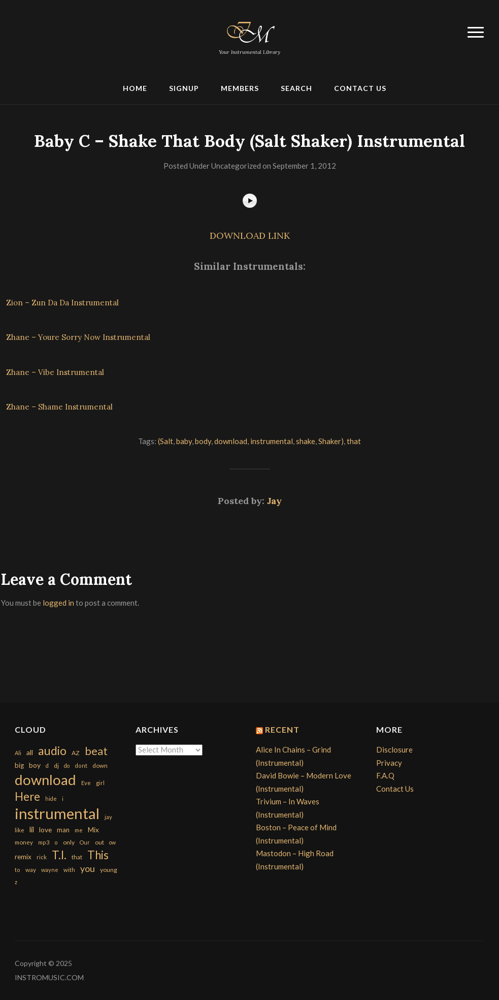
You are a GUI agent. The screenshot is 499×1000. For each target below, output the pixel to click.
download (230, 441)
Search (296, 88)
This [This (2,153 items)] (98, 855)
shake (305, 441)
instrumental (271, 441)
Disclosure (394, 749)
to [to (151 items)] (17, 869)
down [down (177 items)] (100, 765)
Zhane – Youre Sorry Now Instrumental (78, 337)
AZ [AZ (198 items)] (76, 753)
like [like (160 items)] (19, 830)
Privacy (389, 762)
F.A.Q (385, 775)
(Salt (165, 441)
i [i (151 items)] (62, 798)
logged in (58, 602)
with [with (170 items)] (69, 869)
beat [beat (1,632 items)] (96, 751)
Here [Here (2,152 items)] (27, 796)
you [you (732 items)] (87, 868)
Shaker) (331, 441)
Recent (282, 729)
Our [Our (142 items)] (85, 842)
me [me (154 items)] (79, 830)
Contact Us (360, 88)
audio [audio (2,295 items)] (52, 751)
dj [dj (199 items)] (56, 765)
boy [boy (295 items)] (35, 765)
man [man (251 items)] (63, 830)
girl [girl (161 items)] (100, 782)
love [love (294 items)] (45, 829)
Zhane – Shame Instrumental (59, 407)
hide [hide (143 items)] (51, 798)
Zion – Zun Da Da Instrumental (62, 302)
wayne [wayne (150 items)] (49, 869)
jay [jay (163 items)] (108, 817)
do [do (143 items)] (67, 765)
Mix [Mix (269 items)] (93, 830)
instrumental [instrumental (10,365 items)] (57, 813)
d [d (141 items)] (47, 765)
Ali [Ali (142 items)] (18, 752)
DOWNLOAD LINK (250, 235)
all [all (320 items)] (29, 752)
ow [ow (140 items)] (112, 842)
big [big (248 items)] (19, 765)
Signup (184, 88)
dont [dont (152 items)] (81, 765)
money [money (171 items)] (24, 842)
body (203, 441)
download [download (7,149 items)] (45, 779)
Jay (274, 501)
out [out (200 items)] (99, 842)
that (354, 441)
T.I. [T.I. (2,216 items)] (59, 855)
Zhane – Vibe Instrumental (55, 372)
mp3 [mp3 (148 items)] (43, 842)
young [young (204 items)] (108, 869)
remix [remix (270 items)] (23, 857)
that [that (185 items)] (77, 857)
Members (240, 88)
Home (135, 88)
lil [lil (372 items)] (31, 829)
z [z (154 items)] (16, 882)
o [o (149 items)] (56, 842)
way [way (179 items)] (30, 869)
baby (184, 441)
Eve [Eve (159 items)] (86, 782)
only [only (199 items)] (69, 842)
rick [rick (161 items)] (42, 857)
